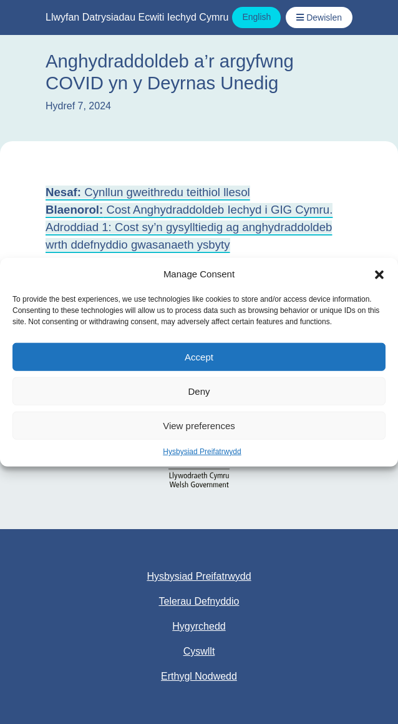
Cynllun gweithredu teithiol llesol (148, 192)
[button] (379, 274)
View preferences (199, 425)
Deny (199, 390)
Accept (199, 356)
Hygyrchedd (198, 626)
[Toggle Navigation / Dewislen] (319, 17)
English (256, 17)
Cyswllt (199, 651)
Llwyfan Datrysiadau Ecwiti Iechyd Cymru (137, 17)
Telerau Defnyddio (199, 601)
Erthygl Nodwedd (199, 676)
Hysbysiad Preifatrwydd (202, 451)
